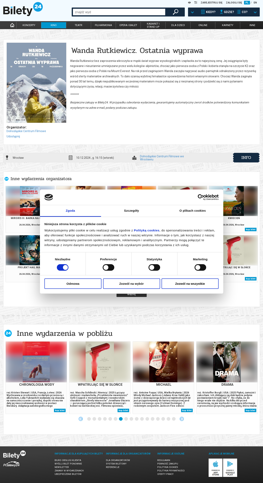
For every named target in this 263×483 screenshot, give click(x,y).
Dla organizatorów (118, 460)
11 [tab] (142, 419)
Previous (80, 419)
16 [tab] (169, 419)
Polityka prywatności (171, 470)
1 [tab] (89, 419)
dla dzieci (178, 25)
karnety (227, 25)
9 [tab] (132, 419)
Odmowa (72, 283)
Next (181, 419)
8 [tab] (126, 419)
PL (247, 2)
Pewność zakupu (167, 463)
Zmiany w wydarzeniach (69, 470)
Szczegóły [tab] (131, 210)
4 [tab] (105, 419)
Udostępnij (13, 136)
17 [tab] (174, 419)
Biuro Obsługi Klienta (68, 460)
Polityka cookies (167, 467)
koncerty (29, 25)
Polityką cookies (147, 230)
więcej (131, 294)
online (202, 25)
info (246, 157)
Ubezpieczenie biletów (68, 474)
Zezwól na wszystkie (190, 283)
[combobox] (119, 12)
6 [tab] (116, 419)
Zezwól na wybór (131, 283)
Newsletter (62, 467)
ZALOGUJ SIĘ (234, 2)
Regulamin (163, 460)
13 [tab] (153, 419)
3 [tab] (100, 419)
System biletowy (116, 463)
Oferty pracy (165, 474)
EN (255, 2)
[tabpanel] (36, 377)
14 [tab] (158, 419)
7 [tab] (121, 419)
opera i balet (128, 25)
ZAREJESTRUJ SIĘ (211, 2)
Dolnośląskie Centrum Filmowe (26, 131)
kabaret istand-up (153, 25)
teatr (78, 25)
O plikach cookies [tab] (192, 210)
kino (54, 25)
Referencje (112, 467)
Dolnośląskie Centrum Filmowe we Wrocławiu (162, 158)
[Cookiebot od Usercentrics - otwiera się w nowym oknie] (201, 197)
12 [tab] (147, 419)
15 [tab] (163, 419)
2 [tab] (94, 419)
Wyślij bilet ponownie (68, 463)
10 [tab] (137, 419)
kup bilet (250, 229)
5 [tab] (110, 419)
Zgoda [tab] (70, 210)
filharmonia (103, 25)
